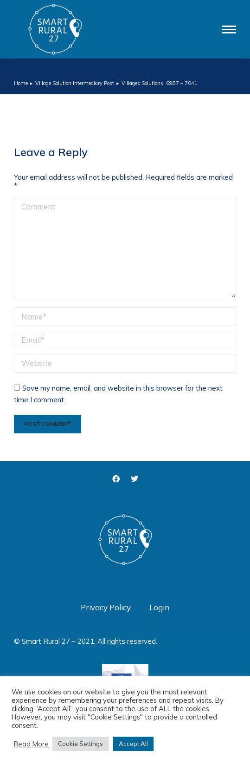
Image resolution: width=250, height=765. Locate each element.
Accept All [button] (133, 743)
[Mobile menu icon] (229, 29)
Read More (31, 744)
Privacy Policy (106, 607)
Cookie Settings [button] (80, 743)
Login (159, 607)
